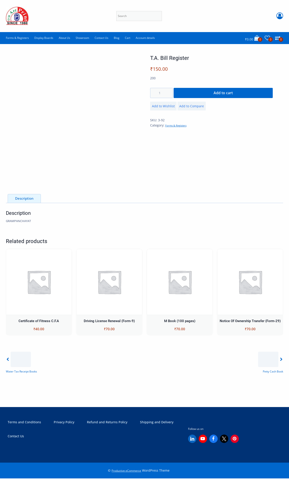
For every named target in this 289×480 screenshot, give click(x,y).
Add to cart (223, 92)
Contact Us (101, 38)
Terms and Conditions (24, 423)
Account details (145, 38)
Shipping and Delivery (156, 423)
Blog (116, 38)
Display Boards (43, 38)
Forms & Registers (17, 38)
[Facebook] (213, 440)
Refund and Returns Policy (107, 423)
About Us (64, 38)
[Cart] (253, 38)
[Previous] (21, 363)
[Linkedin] (192, 440)
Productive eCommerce (126, 472)
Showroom (82, 38)
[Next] (270, 363)
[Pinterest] (235, 440)
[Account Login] (279, 16)
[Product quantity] (161, 93)
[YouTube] (203, 440)
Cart (127, 38)
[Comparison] (279, 38)
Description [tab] (24, 199)
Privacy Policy (64, 423)
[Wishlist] (269, 38)
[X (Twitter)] (224, 440)
